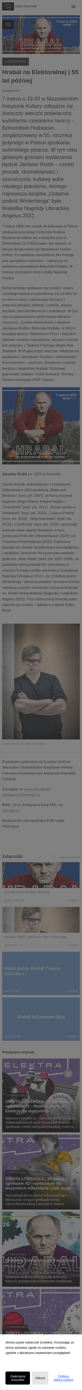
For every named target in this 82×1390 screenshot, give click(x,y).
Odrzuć (40, 1378)
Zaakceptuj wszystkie (17, 1378)
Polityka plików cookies (63, 1378)
